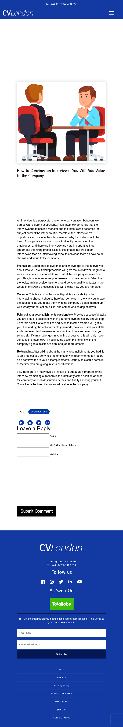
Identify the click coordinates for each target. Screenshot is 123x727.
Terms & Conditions (61, 693)
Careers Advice (61, 717)
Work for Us (61, 701)
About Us (61, 677)
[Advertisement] (61, 45)
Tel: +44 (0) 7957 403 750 (61, 4)
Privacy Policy (61, 685)
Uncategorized (39, 411)
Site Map (61, 709)
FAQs (62, 669)
